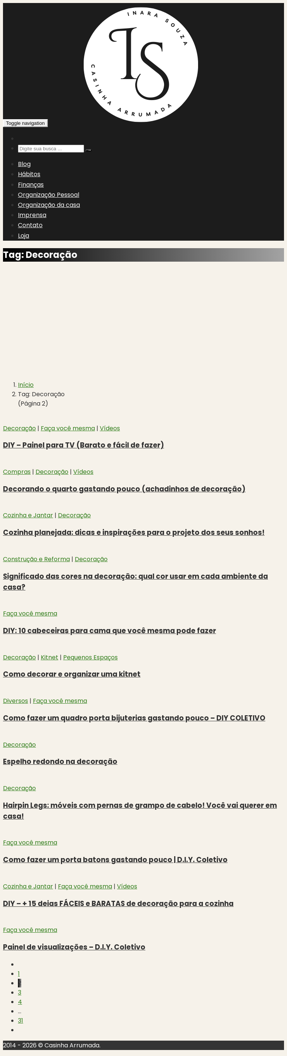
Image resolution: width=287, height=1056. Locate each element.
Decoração (19, 428)
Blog (24, 164)
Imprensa (32, 215)
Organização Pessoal (48, 194)
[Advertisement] (143, 321)
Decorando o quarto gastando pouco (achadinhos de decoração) (124, 489)
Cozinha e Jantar (28, 515)
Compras (17, 471)
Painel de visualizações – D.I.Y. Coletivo (74, 947)
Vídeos (110, 428)
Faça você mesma (68, 428)
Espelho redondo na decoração (60, 761)
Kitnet (49, 657)
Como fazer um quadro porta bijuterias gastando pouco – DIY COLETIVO (134, 718)
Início (26, 384)
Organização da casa (49, 205)
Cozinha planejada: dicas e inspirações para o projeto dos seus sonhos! (134, 532)
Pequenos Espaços (90, 657)
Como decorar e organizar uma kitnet (72, 674)
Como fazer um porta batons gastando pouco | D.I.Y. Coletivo (115, 860)
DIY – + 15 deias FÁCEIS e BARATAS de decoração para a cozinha (118, 904)
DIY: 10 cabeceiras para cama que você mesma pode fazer (109, 631)
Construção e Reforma (36, 559)
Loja (23, 235)
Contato (30, 225)
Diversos (15, 701)
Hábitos (29, 174)
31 (20, 1020)
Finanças (31, 184)
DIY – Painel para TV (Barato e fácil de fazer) (83, 445)
